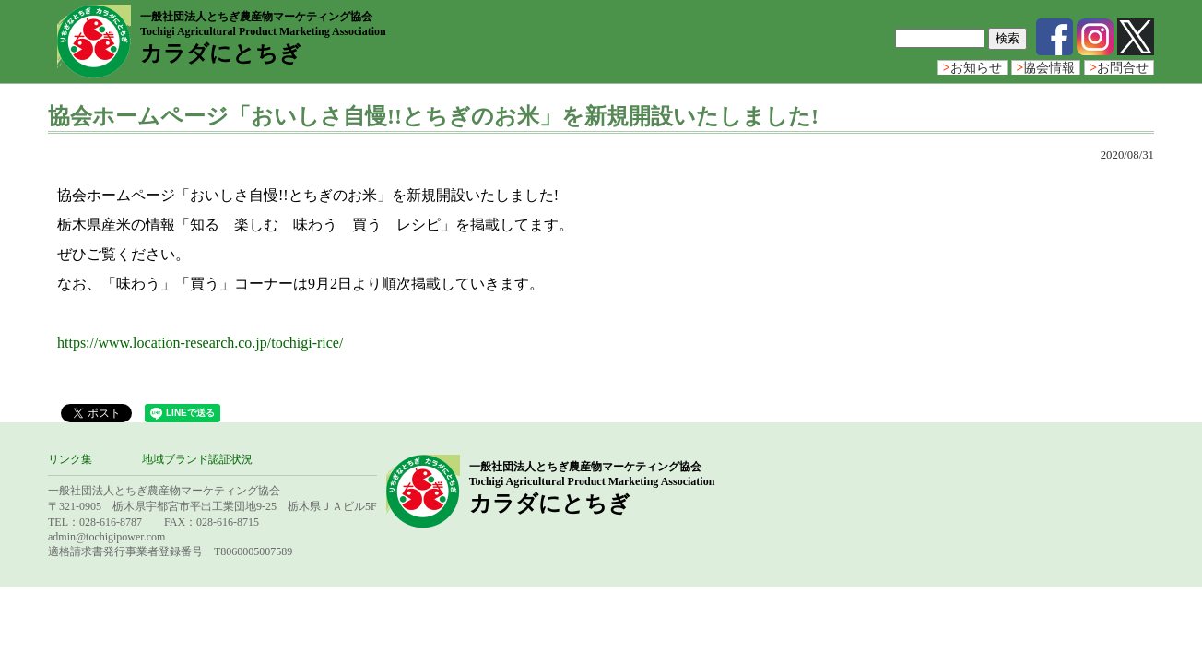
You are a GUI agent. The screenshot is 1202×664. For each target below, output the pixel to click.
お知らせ (972, 68)
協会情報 (1046, 68)
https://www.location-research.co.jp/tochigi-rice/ (200, 342)
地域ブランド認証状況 (197, 459)
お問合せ (1119, 68)
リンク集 (70, 459)
